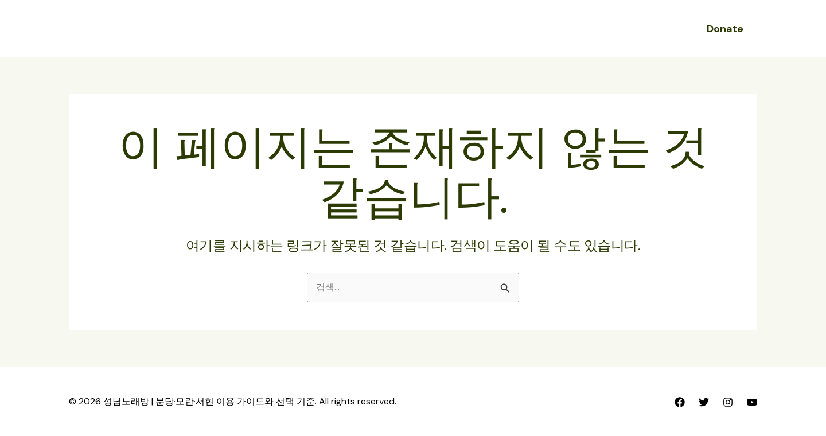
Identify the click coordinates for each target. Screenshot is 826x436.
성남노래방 (329, 28)
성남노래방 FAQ (488, 28)
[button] (725, 28)
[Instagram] (728, 402)
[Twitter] (704, 402)
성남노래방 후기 (403, 28)
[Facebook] (680, 402)
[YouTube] (752, 402)
